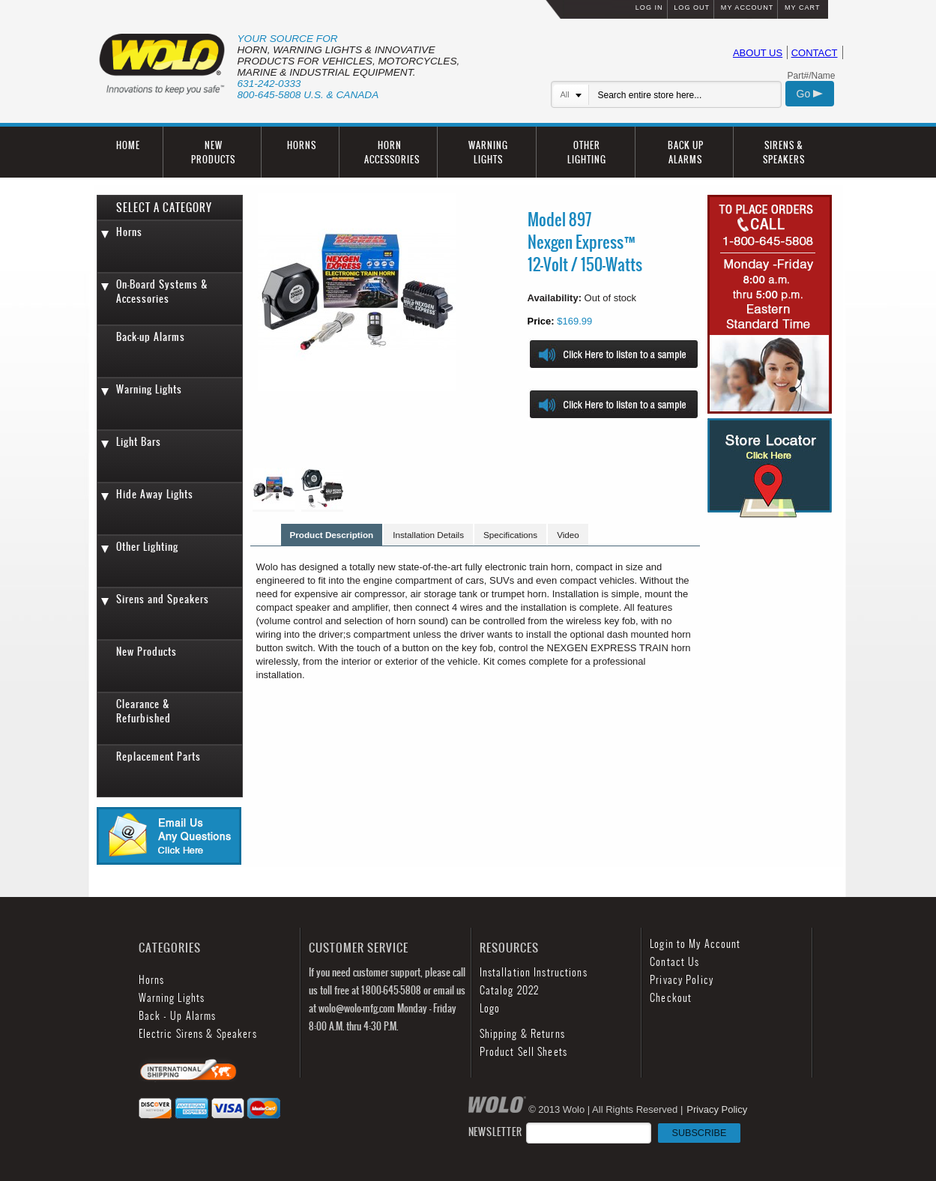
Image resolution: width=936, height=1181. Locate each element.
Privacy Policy (681, 980)
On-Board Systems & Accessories (162, 291)
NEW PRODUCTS (213, 152)
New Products (146, 651)
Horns (129, 232)
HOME (128, 145)
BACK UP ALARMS (686, 152)
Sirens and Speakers (162, 599)
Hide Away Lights (154, 494)
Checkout (671, 998)
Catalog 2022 (509, 990)
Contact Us (674, 962)
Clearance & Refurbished (143, 711)
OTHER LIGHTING (586, 152)
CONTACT (814, 52)
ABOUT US (757, 52)
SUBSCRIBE (699, 1133)
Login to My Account (695, 944)
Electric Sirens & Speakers (198, 1034)
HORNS (301, 145)
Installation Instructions (534, 972)
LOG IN (649, 7)
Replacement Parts (158, 756)
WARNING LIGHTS (488, 152)
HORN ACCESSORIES (392, 152)
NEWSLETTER (604, 1132)
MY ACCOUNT (747, 7)
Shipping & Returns (522, 1034)
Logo (490, 1008)
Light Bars (138, 442)
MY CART (803, 7)
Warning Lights (149, 389)
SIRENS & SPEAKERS (784, 152)
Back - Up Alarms (178, 1016)
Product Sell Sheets (523, 1052)
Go (810, 94)
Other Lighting (147, 547)
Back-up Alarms (150, 337)
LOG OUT (692, 7)
